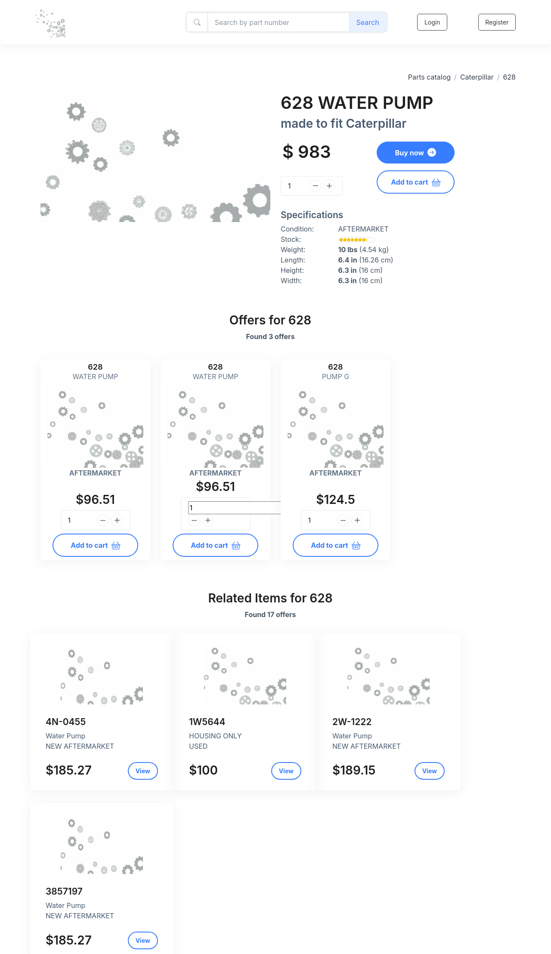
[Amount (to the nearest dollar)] (278, 22)
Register (496, 22)
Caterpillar (477, 77)
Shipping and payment (231, 931)
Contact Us (215, 949)
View (122, 771)
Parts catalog (429, 77)
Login (432, 22)
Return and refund (225, 940)
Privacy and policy (225, 922)
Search (367, 22)
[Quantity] (293, 186)
